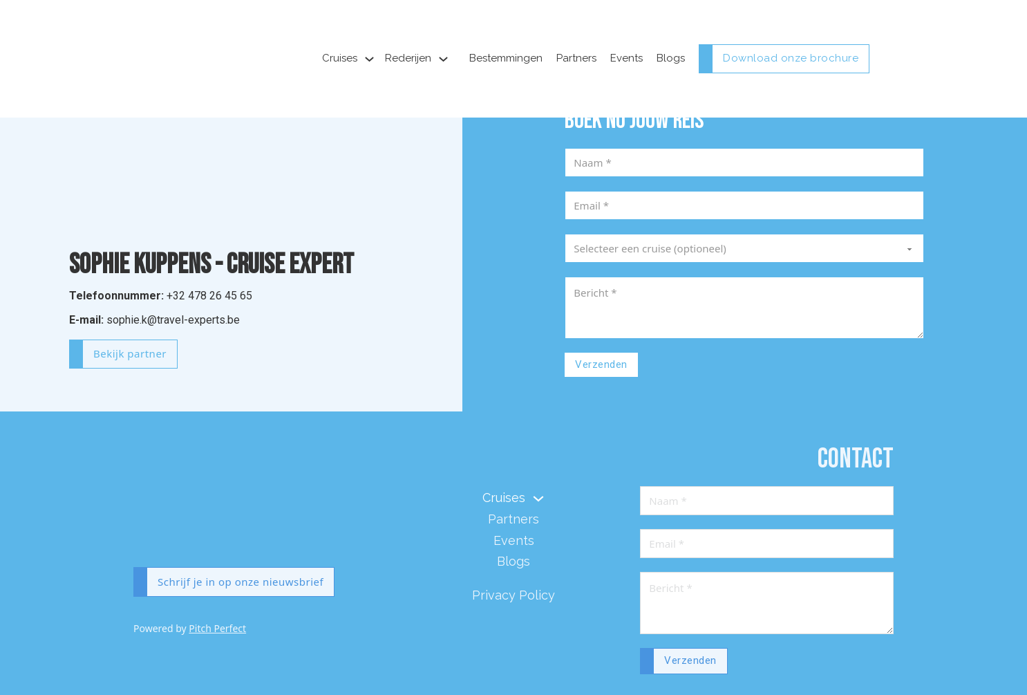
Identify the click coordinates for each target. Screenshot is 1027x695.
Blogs (671, 58)
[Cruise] (744, 248)
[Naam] (744, 162)
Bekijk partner (130, 353)
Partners (576, 58)
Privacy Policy (513, 595)
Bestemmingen (506, 58)
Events (626, 58)
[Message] (744, 308)
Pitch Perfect (217, 628)
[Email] (744, 205)
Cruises (339, 58)
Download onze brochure (790, 58)
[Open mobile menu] (887, 58)
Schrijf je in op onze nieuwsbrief (240, 582)
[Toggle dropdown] (369, 59)
